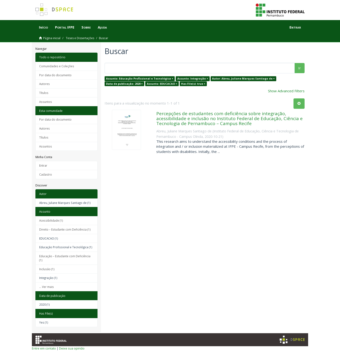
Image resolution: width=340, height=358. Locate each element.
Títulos (43, 93)
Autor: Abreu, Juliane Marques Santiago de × (243, 78)
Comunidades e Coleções (56, 66)
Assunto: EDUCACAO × (162, 83)
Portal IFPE (64, 27)
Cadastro (45, 174)
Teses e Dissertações (80, 38)
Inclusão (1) (47, 269)
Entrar (43, 165)
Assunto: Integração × (192, 78)
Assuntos (45, 102)
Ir (299, 68)
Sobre (86, 27)
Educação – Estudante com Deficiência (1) (64, 258)
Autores (44, 84)
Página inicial (51, 38)
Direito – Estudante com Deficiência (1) (65, 229)
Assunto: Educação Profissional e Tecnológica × (139, 78)
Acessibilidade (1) (51, 220)
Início (43, 27)
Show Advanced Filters (286, 90)
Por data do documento (55, 75)
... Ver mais (46, 287)
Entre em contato (44, 348)
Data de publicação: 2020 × (124, 83)
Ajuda (102, 27)
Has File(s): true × (193, 83)
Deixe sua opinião (72, 348)
